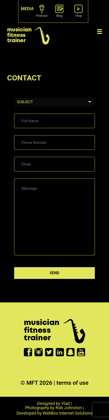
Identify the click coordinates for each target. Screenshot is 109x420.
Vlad (65, 403)
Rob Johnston (69, 407)
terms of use (72, 383)
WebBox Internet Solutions (67, 413)
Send (54, 273)
